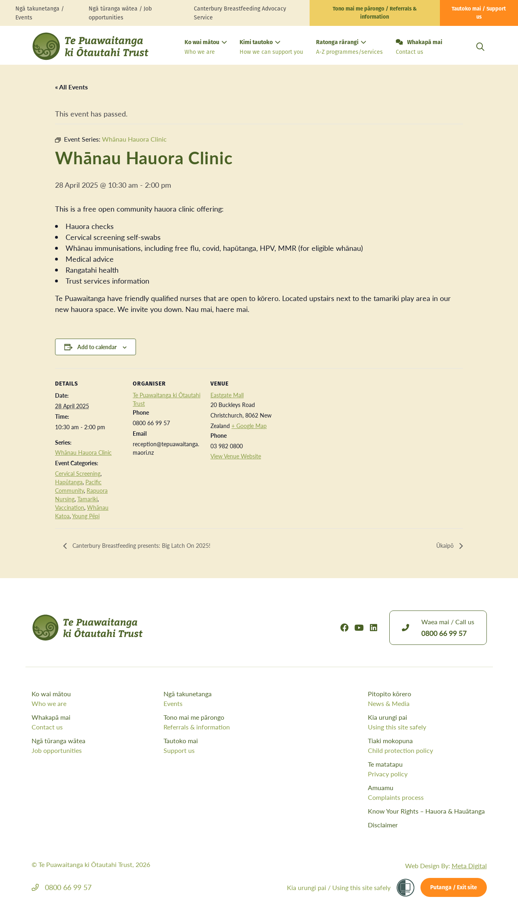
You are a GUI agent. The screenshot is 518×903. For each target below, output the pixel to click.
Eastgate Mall (227, 395)
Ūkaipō (444, 545)
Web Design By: (446, 865)
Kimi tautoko (271, 48)
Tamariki (87, 499)
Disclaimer (383, 824)
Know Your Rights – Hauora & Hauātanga (426, 811)
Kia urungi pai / (339, 887)
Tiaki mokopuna (427, 745)
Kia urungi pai (427, 722)
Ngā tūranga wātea (96, 745)
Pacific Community (78, 486)
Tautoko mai (227, 745)
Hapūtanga (69, 482)
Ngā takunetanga (227, 698)
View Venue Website (235, 456)
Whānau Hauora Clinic (83, 452)
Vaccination (69, 507)
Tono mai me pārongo (227, 722)
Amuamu (427, 792)
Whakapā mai (419, 47)
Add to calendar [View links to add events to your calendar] (97, 347)
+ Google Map (249, 426)
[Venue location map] (331, 423)
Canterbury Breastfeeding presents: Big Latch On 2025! (150, 545)
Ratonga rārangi (349, 48)
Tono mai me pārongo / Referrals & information (375, 13)
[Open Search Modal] (480, 56)
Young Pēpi (86, 516)
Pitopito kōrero (427, 698)
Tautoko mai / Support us (479, 13)
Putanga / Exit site (453, 888)
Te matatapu (427, 769)
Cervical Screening (77, 473)
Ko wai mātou (206, 48)
